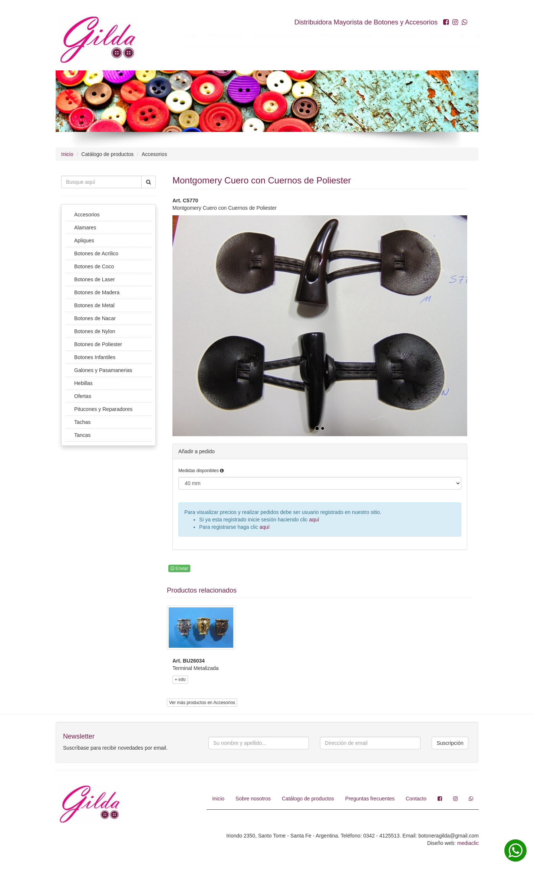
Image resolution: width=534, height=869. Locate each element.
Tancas (82, 435)
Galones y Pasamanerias (103, 370)
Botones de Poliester (98, 344)
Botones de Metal (94, 305)
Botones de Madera (96, 292)
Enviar (179, 568)
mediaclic (468, 843)
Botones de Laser (94, 279)
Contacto (431, 36)
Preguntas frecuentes (340, 36)
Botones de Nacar (95, 318)
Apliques (84, 240)
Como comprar (393, 36)
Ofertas (82, 396)
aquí (314, 520)
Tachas (82, 422)
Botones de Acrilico (96, 253)
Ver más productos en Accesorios (202, 702)
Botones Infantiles (94, 357)
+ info (180, 679)
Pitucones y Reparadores (103, 409)
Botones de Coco (94, 266)
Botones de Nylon (94, 331)
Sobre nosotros (218, 36)
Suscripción (449, 743)
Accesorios (86, 215)
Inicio (183, 36)
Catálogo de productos (275, 36)
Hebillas (83, 383)
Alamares (85, 227)
